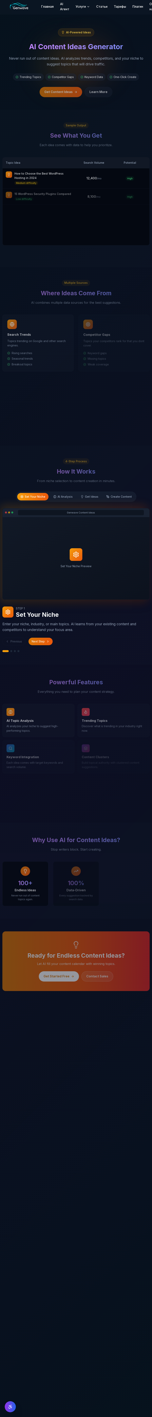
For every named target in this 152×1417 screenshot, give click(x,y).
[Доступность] (10, 1406)
